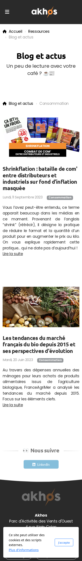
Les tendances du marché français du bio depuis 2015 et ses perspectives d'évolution (39, 344)
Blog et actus (21, 103)
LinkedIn (43, 465)
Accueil (15, 31)
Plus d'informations (24, 550)
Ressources (38, 31)
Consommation (60, 197)
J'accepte (64, 543)
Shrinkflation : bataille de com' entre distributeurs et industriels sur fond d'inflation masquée (40, 178)
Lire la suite (13, 253)
